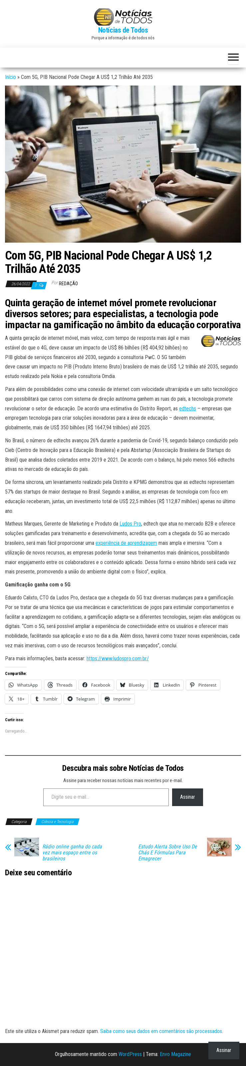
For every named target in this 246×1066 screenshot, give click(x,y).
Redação (68, 283)
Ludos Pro (130, 524)
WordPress (130, 1054)
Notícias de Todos (123, 30)
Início (10, 77)
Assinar (187, 797)
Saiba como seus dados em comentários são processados (161, 1031)
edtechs (187, 408)
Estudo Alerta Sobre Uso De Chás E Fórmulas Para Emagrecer (167, 853)
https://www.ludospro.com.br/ (118, 658)
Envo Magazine (175, 1054)
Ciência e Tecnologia (57, 821)
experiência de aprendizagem (126, 543)
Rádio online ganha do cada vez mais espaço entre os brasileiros (72, 853)
